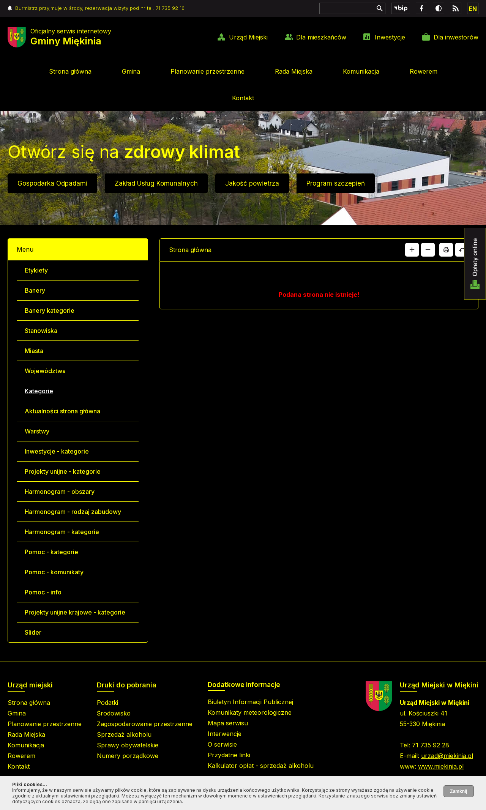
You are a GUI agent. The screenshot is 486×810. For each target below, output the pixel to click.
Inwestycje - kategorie (57, 451)
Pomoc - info (43, 592)
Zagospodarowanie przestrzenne (145, 724)
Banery (35, 290)
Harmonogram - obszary (60, 491)
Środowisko (114, 713)
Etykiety (36, 270)
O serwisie (222, 744)
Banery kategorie (49, 310)
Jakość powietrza (252, 183)
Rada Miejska (293, 71)
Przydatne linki (229, 755)
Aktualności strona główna (62, 411)
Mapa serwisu (228, 723)
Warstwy (37, 431)
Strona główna (70, 71)
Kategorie (39, 391)
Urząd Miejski (248, 37)
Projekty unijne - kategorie (63, 471)
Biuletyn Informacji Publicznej (250, 702)
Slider (33, 632)
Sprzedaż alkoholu (124, 734)
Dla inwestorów (456, 37)
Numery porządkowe (127, 756)
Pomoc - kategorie (51, 552)
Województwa (45, 371)
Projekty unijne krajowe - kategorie (75, 612)
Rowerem (423, 71)
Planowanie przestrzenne (207, 71)
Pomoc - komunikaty (54, 572)
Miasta (34, 351)
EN (473, 9)
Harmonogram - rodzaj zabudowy (73, 511)
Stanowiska (41, 330)
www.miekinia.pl (441, 766)
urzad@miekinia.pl (447, 756)
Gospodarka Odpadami (52, 183)
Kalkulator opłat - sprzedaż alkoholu (261, 765)
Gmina (131, 71)
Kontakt (243, 98)
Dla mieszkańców (321, 37)
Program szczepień (335, 183)
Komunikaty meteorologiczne (250, 712)
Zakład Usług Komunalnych (156, 183)
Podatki (107, 702)
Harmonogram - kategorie (62, 532)
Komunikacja (361, 71)
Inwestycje (390, 37)
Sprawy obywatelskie (127, 745)
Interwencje (224, 734)
